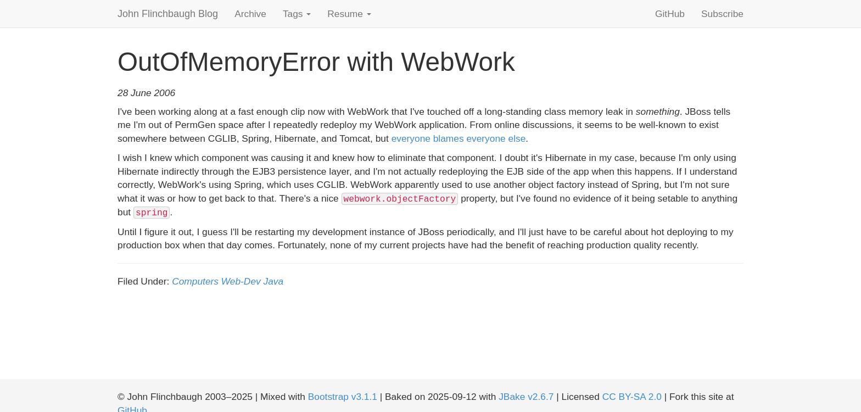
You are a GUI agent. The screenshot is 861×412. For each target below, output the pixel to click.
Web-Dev (241, 281)
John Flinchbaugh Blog (168, 13)
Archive (250, 13)
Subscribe (722, 13)
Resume (349, 13)
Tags (297, 13)
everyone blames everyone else (459, 138)
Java (274, 281)
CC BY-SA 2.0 (632, 396)
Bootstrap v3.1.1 (342, 396)
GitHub (670, 13)
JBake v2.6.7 (526, 396)
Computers (195, 281)
